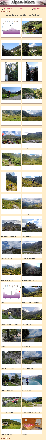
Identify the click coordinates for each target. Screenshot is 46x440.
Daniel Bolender (36, 8)
